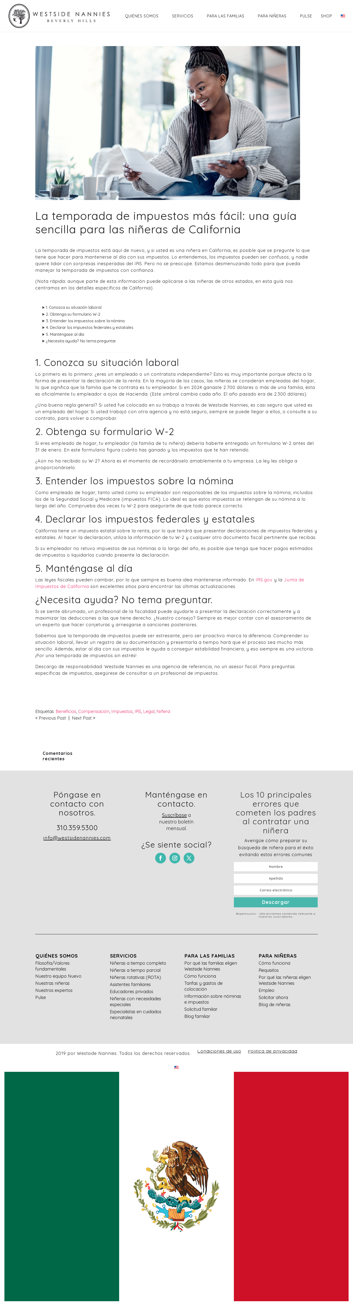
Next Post (82, 718)
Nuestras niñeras (52, 983)
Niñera (163, 711)
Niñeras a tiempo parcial (135, 970)
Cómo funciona (200, 976)
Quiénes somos (142, 15)
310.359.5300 (77, 827)
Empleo (266, 990)
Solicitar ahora (273, 997)
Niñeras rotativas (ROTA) (135, 977)
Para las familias (225, 15)
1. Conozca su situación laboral (73, 307)
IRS (138, 711)
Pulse (306, 15)
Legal (148, 711)
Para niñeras (272, 15)
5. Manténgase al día (65, 334)
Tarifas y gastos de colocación (203, 986)
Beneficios (66, 711)
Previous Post (52, 718)
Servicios (182, 15)
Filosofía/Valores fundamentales (52, 966)
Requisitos (269, 970)
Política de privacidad (272, 1051)
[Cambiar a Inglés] (343, 22)
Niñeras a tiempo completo (138, 963)
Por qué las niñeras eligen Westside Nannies (285, 980)
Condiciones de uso (219, 1051)
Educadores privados (131, 991)
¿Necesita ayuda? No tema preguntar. (81, 340)
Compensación (93, 711)
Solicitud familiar (200, 1009)
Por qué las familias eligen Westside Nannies (210, 966)
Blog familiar (197, 1016)
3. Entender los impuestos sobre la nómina (85, 320)
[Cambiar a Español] (176, 1187)
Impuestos (122, 711)
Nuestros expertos (54, 990)
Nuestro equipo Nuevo (58, 976)
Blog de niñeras (274, 1004)
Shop (326, 15)
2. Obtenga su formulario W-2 (73, 314)
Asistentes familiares (130, 984)
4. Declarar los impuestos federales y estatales (89, 327)
